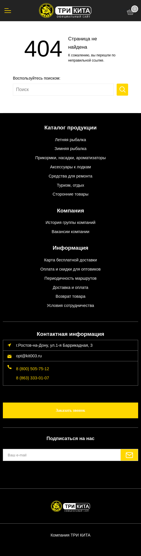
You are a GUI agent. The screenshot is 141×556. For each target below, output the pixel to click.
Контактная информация (70, 334)
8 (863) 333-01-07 (32, 378)
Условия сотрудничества (70, 305)
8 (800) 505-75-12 (32, 368)
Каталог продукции (70, 128)
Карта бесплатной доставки (70, 260)
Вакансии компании (70, 231)
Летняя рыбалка (70, 139)
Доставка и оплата (70, 287)
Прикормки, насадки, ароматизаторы (70, 157)
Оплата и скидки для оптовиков (70, 269)
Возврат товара (70, 296)
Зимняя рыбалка (70, 148)
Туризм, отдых (70, 185)
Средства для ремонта (71, 176)
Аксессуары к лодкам (70, 167)
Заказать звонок (70, 410)
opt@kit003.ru (29, 356)
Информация (71, 248)
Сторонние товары (70, 194)
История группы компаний (70, 222)
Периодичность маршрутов (70, 278)
